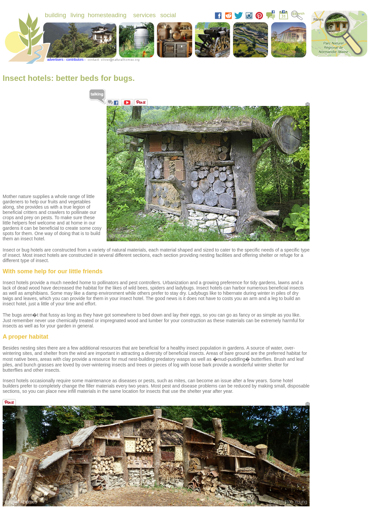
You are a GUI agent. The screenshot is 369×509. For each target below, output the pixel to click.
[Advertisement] (52, 147)
